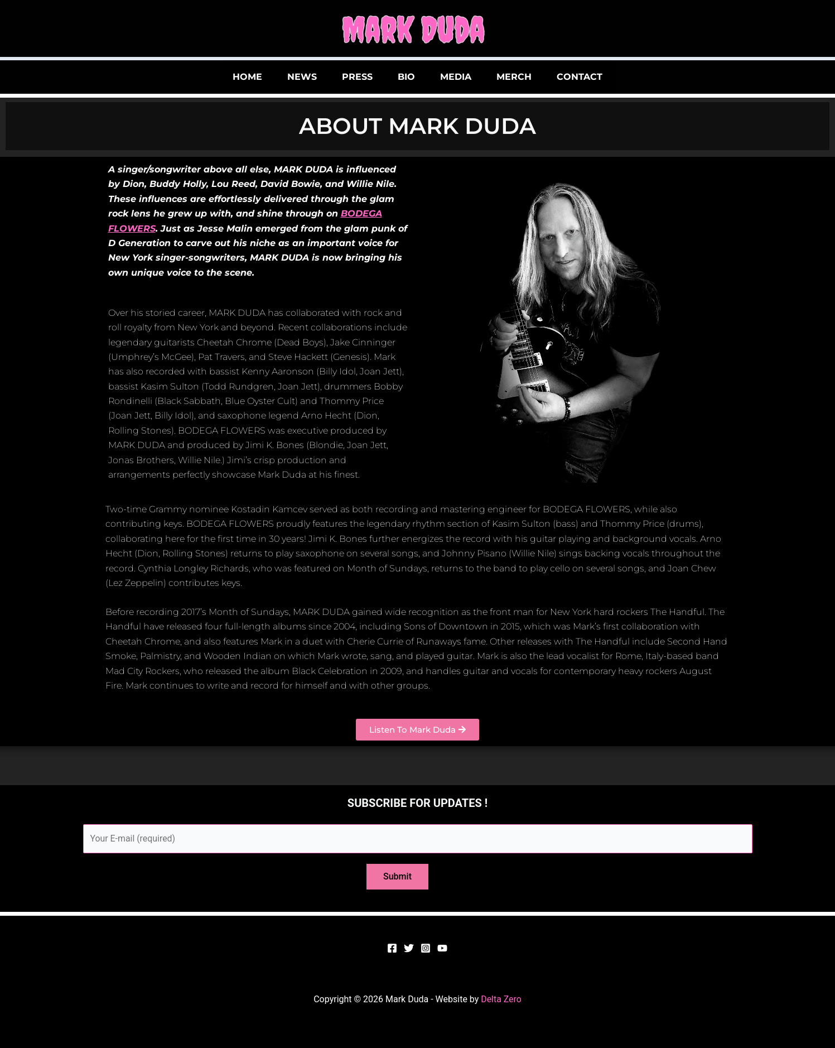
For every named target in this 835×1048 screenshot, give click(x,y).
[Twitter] (409, 949)
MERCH (530, 76)
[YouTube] (442, 949)
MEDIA (464, 76)
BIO (406, 76)
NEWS (285, 76)
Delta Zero (501, 999)
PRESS (349, 76)
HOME (222, 76)
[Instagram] (426, 949)
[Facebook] (392, 949)
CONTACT (605, 76)
